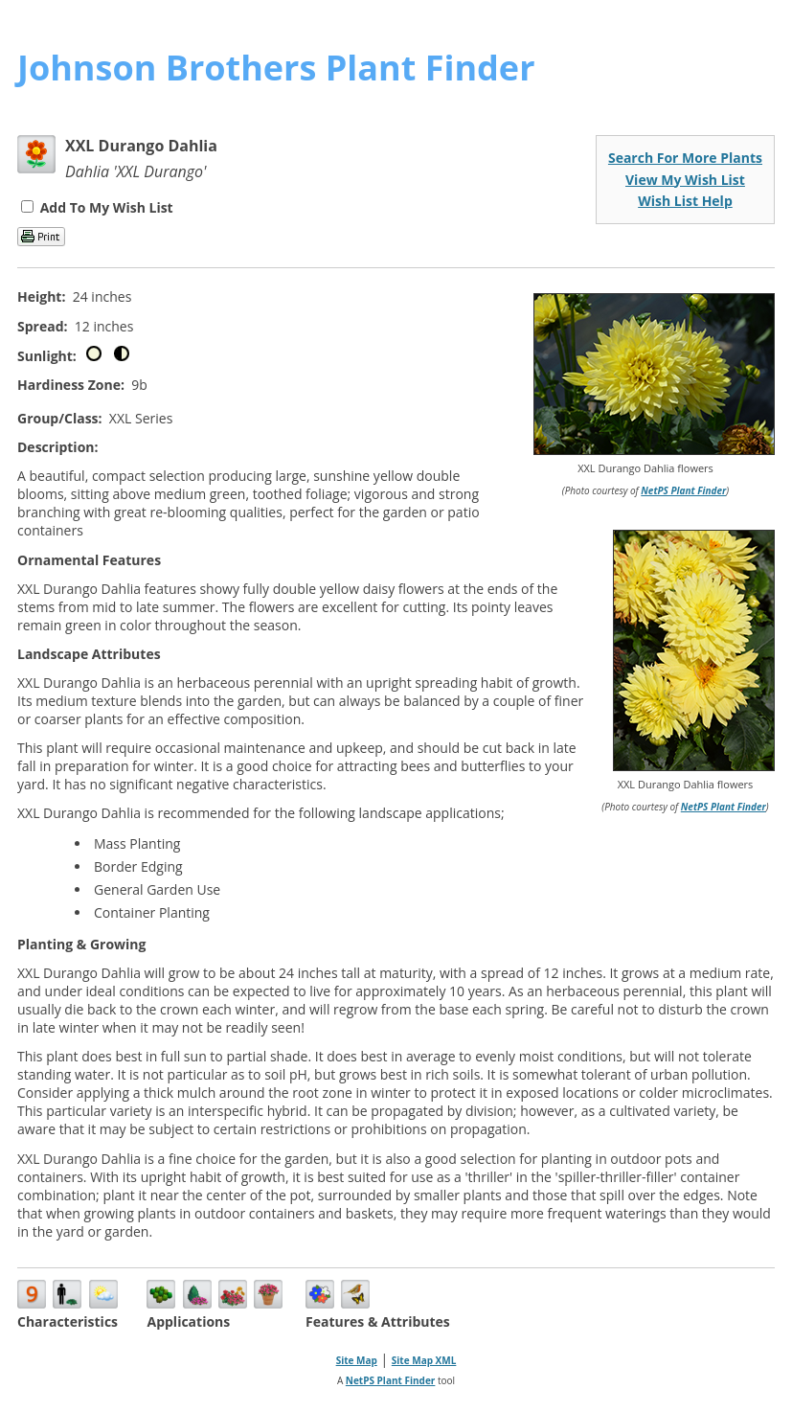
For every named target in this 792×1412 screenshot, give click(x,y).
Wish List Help (685, 201)
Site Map (356, 1360)
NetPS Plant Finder (683, 490)
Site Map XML (424, 1360)
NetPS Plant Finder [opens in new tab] (391, 1380)
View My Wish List (685, 180)
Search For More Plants (685, 157)
